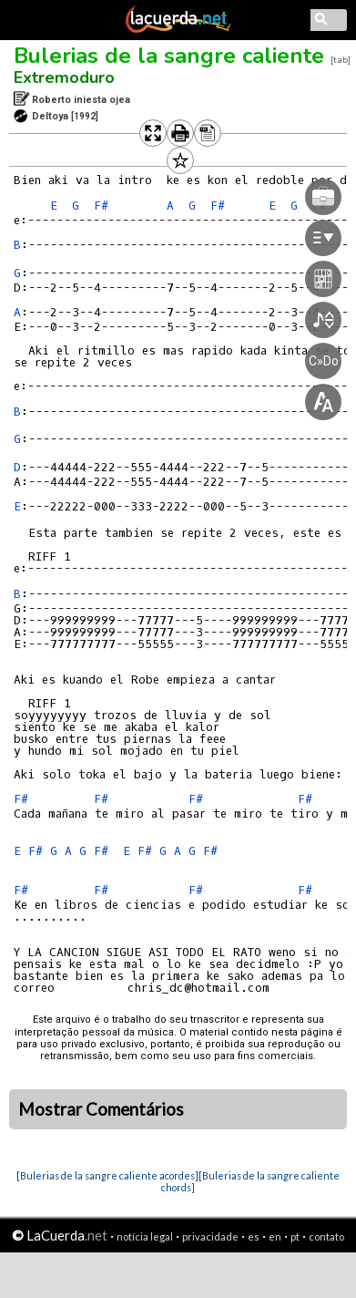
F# (101, 205)
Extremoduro (64, 77)
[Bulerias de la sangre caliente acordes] (107, 1175)
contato (326, 1236)
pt (295, 1236)
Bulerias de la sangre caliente (169, 55)
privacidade (210, 1236)
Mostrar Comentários (101, 1109)
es (253, 1236)
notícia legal (145, 1236)
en (275, 1236)
